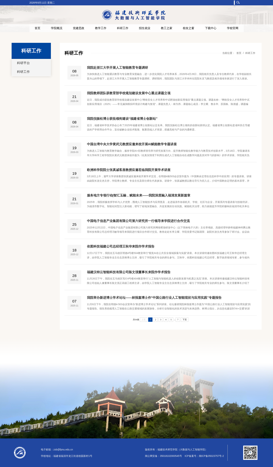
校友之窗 (188, 28)
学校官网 (232, 28)
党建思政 (78, 28)
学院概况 (56, 28)
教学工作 (100, 28)
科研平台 (23, 63)
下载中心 (210, 28)
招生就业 (144, 28)
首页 (37, 28)
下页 (184, 319)
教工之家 (166, 28)
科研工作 (122, 28)
